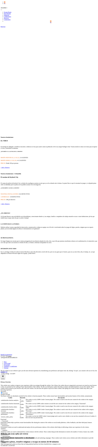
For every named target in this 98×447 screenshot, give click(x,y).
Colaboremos (7, 16)
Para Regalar (7, 13)
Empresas (6, 15)
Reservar (6, 18)
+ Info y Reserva (5, 167)
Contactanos (7, 19)
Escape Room (7, 12)
